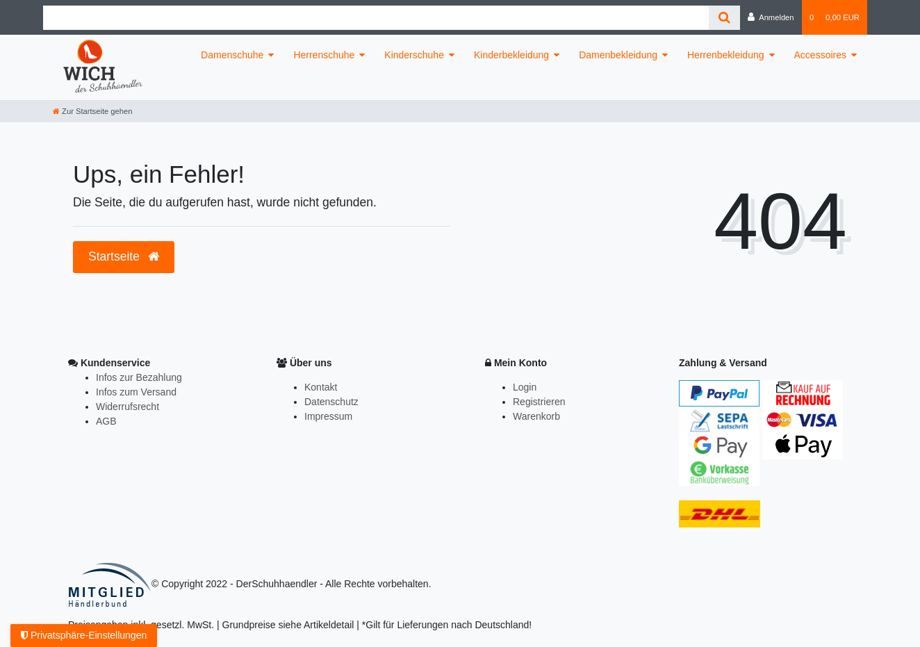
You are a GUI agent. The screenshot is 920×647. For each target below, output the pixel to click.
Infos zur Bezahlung (139, 377)
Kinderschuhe (414, 54)
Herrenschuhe (323, 54)
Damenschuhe (232, 54)
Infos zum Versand (136, 392)
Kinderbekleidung (511, 54)
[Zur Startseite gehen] (92, 111)
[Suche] (724, 18)
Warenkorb (536, 416)
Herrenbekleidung (725, 54)
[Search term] (376, 18)
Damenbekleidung (618, 54)
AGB (106, 421)
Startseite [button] (123, 256)
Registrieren (539, 401)
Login (524, 387)
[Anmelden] (771, 17)
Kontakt (320, 387)
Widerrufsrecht (127, 406)
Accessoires (820, 54)
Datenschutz (331, 401)
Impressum (328, 416)
